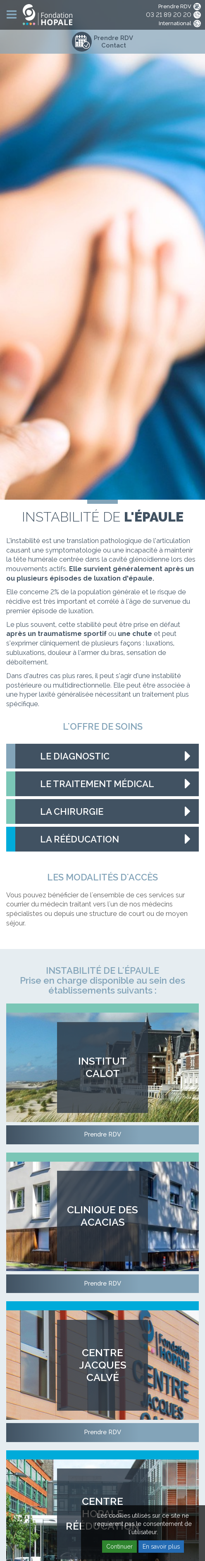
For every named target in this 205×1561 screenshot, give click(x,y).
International (175, 23)
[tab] (102, 756)
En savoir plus (161, 1546)
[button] (102, 756)
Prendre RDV (174, 6)
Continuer (119, 1546)
